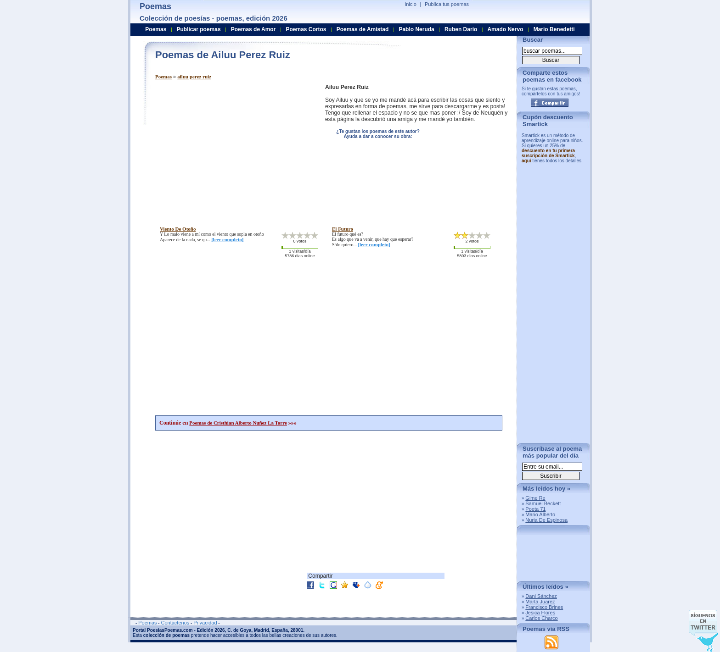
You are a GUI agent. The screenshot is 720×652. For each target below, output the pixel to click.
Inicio (410, 4)
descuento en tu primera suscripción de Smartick (548, 153)
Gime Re (535, 498)
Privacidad (205, 622)
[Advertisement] (232, 148)
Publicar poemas (199, 29)
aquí (526, 160)
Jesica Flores (540, 612)
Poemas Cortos (306, 29)
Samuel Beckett (543, 503)
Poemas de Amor (253, 29)
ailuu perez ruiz (194, 76)
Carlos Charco (541, 618)
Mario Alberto (540, 514)
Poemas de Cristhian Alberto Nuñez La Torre (238, 422)
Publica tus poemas (447, 4)
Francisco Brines (544, 607)
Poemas (163, 76)
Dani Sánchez (541, 596)
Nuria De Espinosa (546, 520)
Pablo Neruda (416, 29)
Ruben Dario (460, 29)
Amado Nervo (505, 29)
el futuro (342, 229)
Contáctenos (175, 622)
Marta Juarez (540, 601)
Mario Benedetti (554, 29)
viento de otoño (178, 229)
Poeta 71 (535, 509)
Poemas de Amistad (363, 29)
